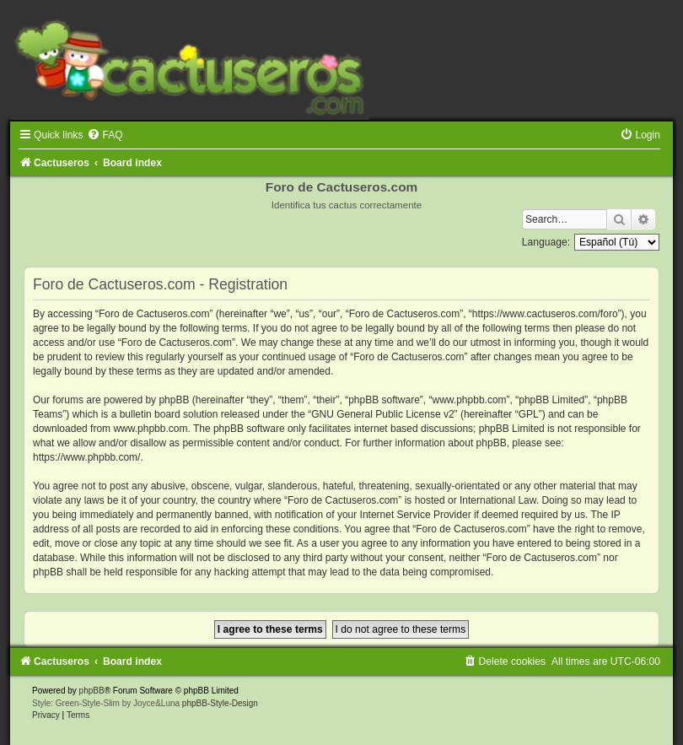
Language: (546, 242)
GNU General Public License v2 (382, 414)
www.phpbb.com (150, 429)
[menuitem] (104, 135)
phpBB (92, 690)
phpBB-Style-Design (220, 703)
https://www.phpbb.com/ (86, 457)
